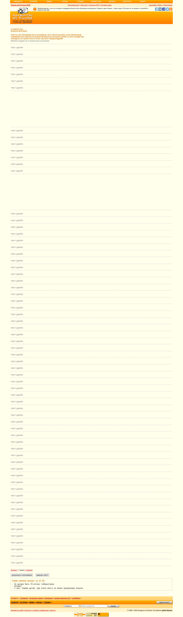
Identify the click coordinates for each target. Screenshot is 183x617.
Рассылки (84, 5)
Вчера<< (14, 570)
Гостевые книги (106, 5)
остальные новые (36, 598)
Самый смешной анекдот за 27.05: (28, 581)
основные (24, 598)
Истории (33, 1)
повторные (48, 598)
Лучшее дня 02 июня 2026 (20, 5)
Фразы (65, 1)
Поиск (143, 1)
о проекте (35, 610)
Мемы (49, 1)
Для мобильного (73, 5)
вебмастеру (44, 610)
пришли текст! (164, 602)
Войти (160, 5)
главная (14, 602)
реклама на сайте (17, 610)
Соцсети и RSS (94, 5)
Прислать (127, 1)
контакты (28, 610)
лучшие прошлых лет (62, 598)
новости (52, 610)
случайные (76, 598)
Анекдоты (17, 1)
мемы (31, 602)
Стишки (80, 1)
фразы (39, 602)
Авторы (112, 1)
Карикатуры (96, 1)
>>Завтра (29, 570)
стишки (47, 602)
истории (24, 602)
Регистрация (167, 5)
